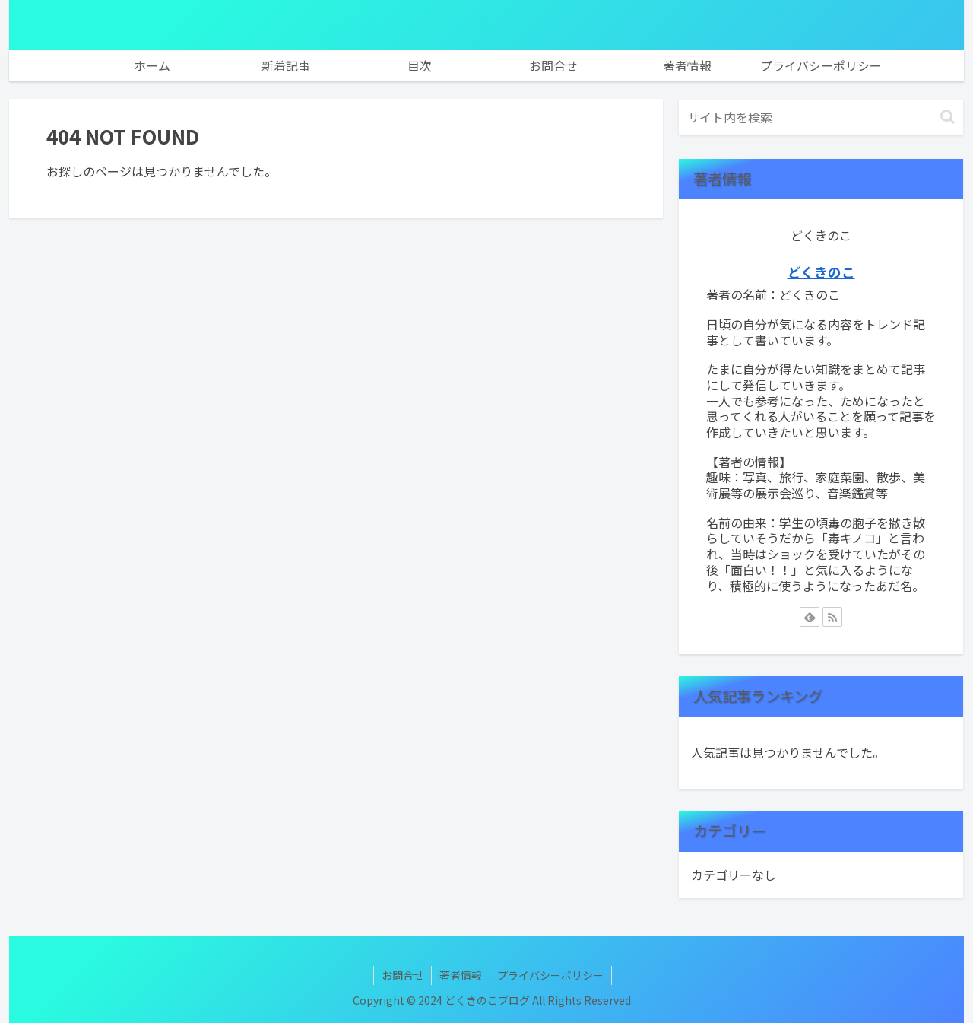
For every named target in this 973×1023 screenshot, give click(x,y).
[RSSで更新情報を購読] (832, 617)
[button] (947, 116)
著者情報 (460, 975)
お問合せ (402, 975)
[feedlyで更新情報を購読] (809, 617)
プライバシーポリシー (551, 975)
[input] (821, 117)
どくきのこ (821, 271)
